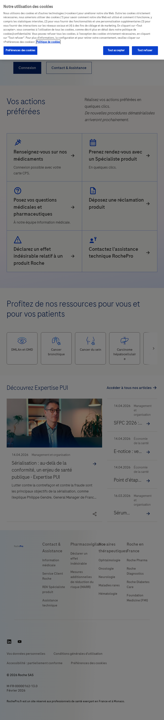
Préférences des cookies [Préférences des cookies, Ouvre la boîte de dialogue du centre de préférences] (20, 50)
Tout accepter (116, 50)
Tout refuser (145, 50)
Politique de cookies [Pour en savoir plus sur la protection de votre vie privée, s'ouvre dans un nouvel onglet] (48, 42)
